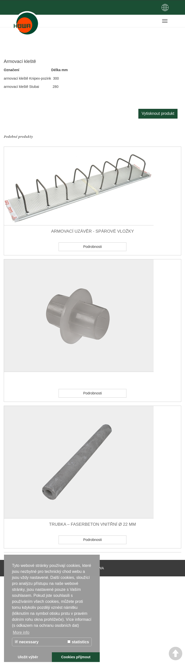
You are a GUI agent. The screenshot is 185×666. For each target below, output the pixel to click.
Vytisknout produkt (158, 113)
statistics (78, 642)
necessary (27, 642)
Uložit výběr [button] (28, 657)
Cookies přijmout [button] (76, 657)
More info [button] (21, 632)
